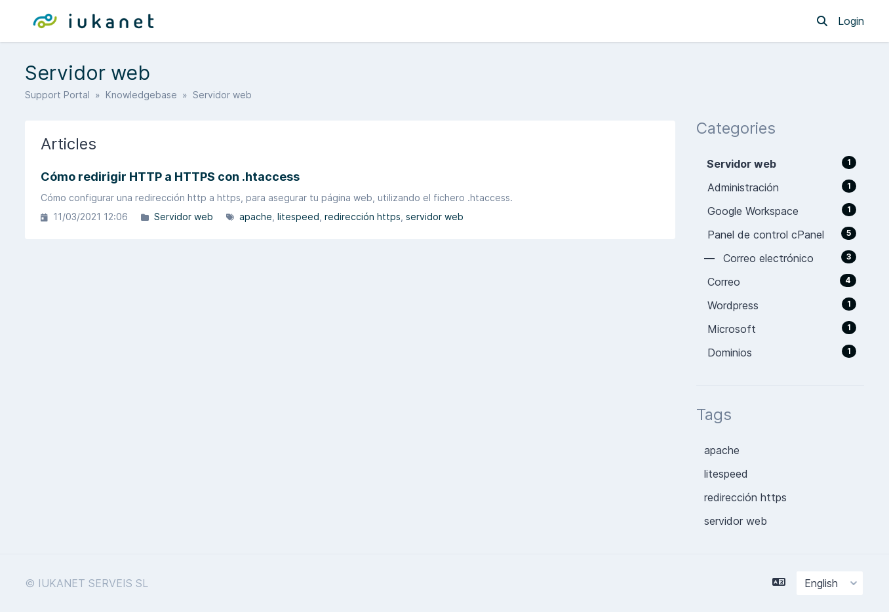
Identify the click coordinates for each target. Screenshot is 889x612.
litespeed (298, 216)
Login (851, 21)
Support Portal (57, 94)
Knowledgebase (141, 94)
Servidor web (183, 216)
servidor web (435, 216)
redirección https (363, 216)
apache (255, 216)
